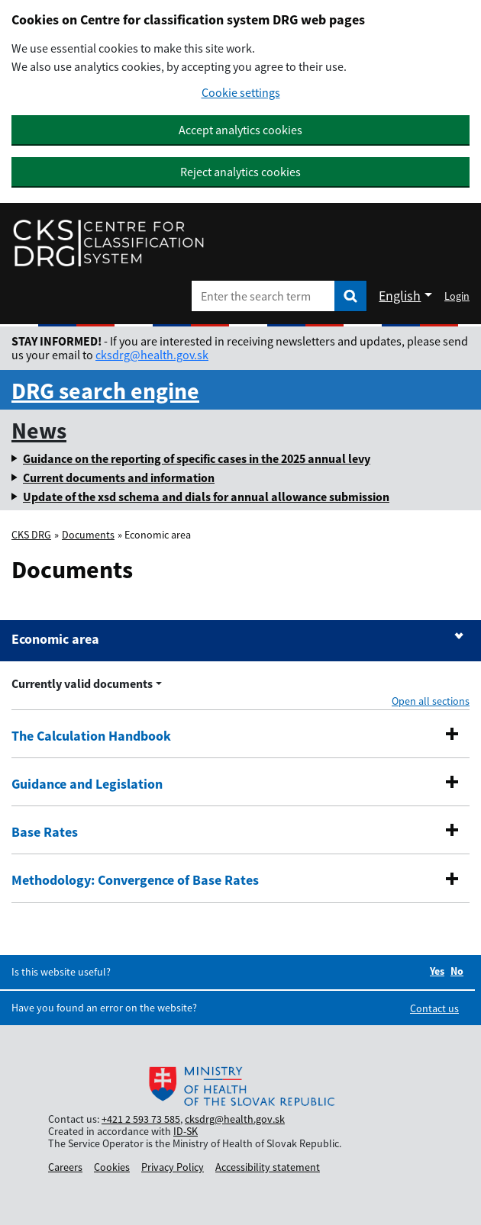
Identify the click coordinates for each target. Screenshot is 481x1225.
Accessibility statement (267, 1167)
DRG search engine (105, 390)
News (38, 430)
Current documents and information (119, 477)
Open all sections (431, 701)
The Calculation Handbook (91, 736)
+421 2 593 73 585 (141, 1119)
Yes (437, 971)
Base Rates (44, 832)
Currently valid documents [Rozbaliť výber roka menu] (82, 683)
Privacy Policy (172, 1167)
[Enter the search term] (263, 296)
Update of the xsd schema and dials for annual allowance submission (206, 496)
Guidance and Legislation (87, 784)
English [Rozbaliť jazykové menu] (400, 295)
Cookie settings (241, 92)
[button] (452, 734)
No (456, 971)
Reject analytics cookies (240, 171)
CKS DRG (31, 535)
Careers (65, 1167)
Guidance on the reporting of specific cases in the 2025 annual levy (196, 458)
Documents (88, 535)
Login (457, 296)
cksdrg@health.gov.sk (151, 354)
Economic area (55, 639)
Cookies (112, 1167)
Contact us (434, 1008)
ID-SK (185, 1131)
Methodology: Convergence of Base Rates (135, 880)
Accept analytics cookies (240, 129)
